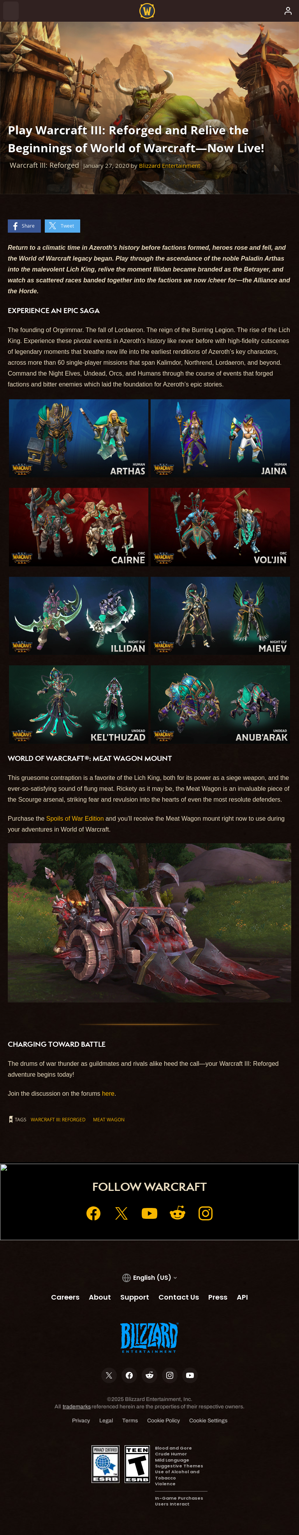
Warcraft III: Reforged (58, 1119)
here (108, 1093)
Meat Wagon (109, 1119)
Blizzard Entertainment (169, 165)
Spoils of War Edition (75, 818)
